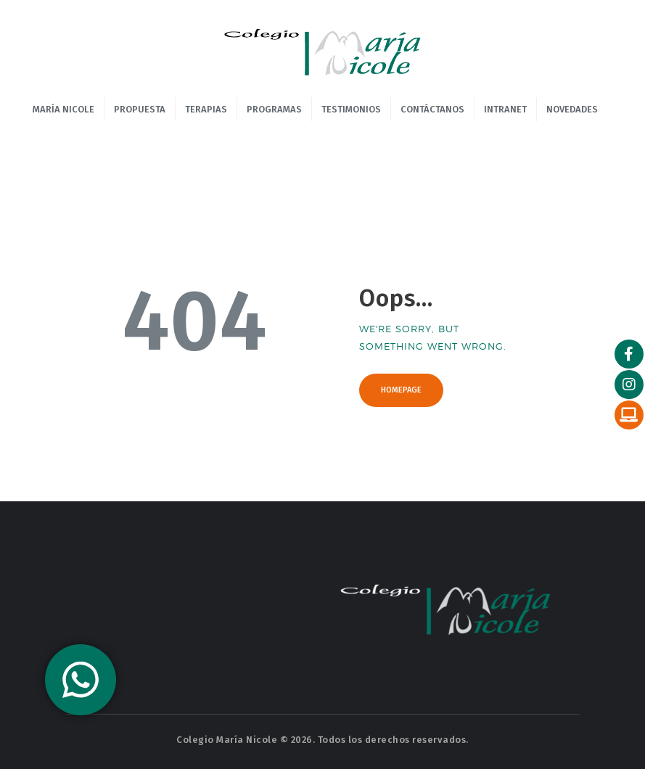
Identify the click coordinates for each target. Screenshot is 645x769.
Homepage (401, 390)
